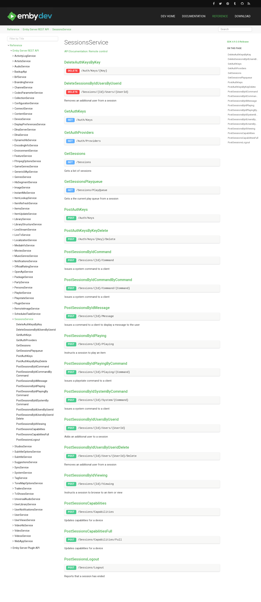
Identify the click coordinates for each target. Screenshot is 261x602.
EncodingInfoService (26, 145)
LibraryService (22, 219)
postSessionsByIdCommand (32, 366)
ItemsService (22, 208)
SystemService (23, 472)
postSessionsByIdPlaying (30, 386)
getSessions (23, 345)
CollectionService (24, 98)
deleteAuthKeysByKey (29, 324)
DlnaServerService (25, 129)
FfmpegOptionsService (27, 161)
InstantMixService (24, 192)
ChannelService (23, 87)
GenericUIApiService (26, 171)
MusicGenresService (26, 256)
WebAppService (23, 541)
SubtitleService (23, 456)
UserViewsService (24, 520)
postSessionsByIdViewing (31, 423)
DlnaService (21, 134)
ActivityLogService (25, 55)
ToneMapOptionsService (28, 483)
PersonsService (23, 287)
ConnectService (23, 108)
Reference (220, 16)
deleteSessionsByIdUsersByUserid (36, 329)
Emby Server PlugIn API (26, 547)
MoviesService (22, 250)
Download (242, 16)
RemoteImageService (27, 308)
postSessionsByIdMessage (31, 380)
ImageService (22, 187)
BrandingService (23, 82)
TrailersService (23, 488)
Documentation (193, 16)
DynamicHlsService (25, 140)
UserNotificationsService (28, 509)
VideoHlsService (23, 525)
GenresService (22, 177)
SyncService (21, 467)
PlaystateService (24, 298)
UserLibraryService (25, 504)
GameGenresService (26, 166)
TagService (20, 478)
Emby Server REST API (36, 29)
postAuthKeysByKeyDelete (31, 361)
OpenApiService (23, 271)
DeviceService (22, 119)
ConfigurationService (26, 103)
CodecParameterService (28, 92)
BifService (20, 77)
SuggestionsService (25, 462)
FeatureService (23, 155)
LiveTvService (22, 234)
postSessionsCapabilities (30, 429)
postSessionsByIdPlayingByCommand (32, 393)
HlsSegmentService (25, 182)
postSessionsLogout (28, 439)
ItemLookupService (25, 198)
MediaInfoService (24, 245)
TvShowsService (24, 493)
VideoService (22, 530)
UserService (21, 514)
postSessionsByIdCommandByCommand (34, 373)
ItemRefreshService (26, 203)
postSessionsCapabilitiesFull (32, 434)
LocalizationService (25, 240)
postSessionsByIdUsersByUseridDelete (34, 416)
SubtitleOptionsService (27, 451)
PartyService (21, 282)
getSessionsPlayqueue (29, 350)
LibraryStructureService (28, 224)
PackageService (23, 277)
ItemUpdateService (25, 213)
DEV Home (168, 16)
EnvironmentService (26, 150)
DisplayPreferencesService (29, 124)
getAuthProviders (26, 340)
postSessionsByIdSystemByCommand (32, 402)
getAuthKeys (23, 334)
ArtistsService (22, 61)
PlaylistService (22, 292)
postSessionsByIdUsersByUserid (34, 409)
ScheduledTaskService (27, 313)
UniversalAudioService (27, 499)
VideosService (22, 535)
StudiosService (23, 446)
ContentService (23, 113)
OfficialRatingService (26, 266)
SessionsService (61, 29)
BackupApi (20, 71)
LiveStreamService (25, 229)
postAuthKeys (24, 356)
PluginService (22, 303)
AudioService (22, 66)
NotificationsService (25, 261)
